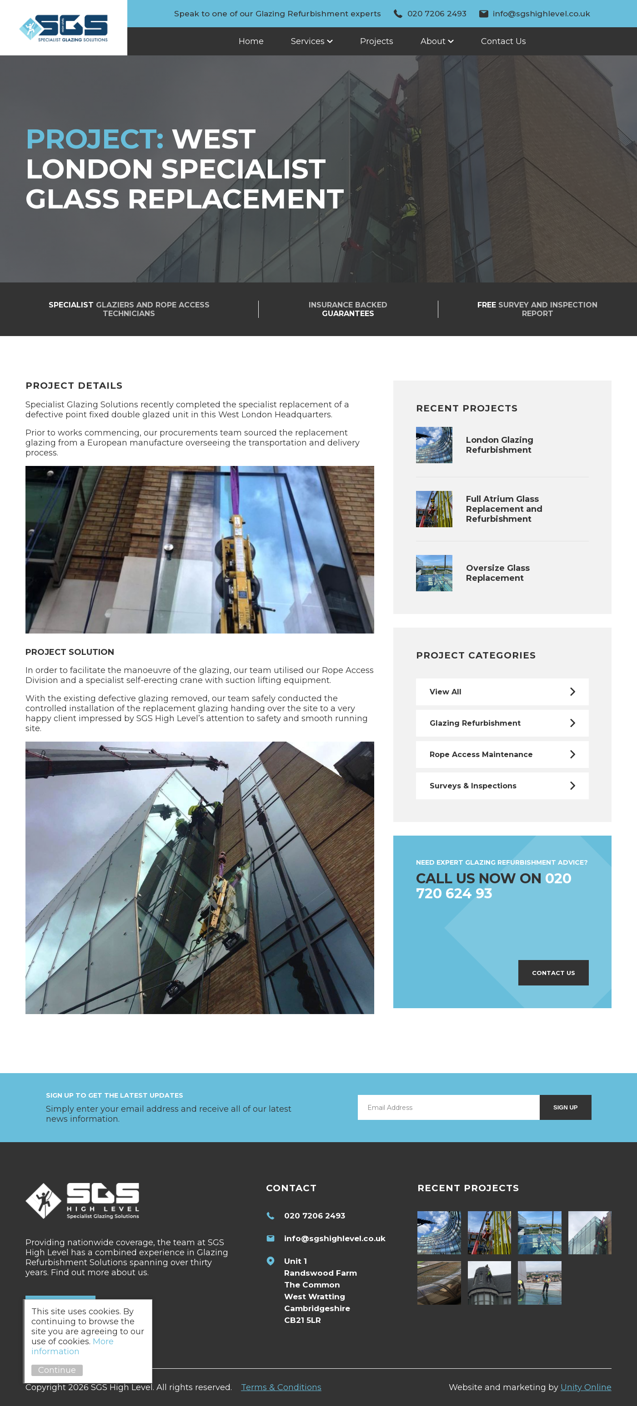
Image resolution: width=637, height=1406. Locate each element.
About (433, 41)
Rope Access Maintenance (481, 754)
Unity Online (586, 1387)
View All (445, 692)
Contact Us (503, 41)
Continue (57, 1370)
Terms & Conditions (281, 1387)
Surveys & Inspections (473, 786)
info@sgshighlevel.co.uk (541, 13)
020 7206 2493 (436, 13)
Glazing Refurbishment (475, 723)
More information (72, 1346)
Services (308, 41)
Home (251, 41)
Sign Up (565, 1107)
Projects (376, 41)
